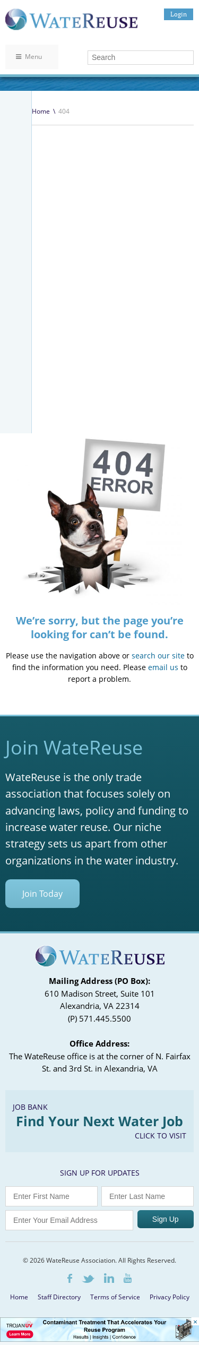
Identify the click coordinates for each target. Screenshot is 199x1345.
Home (41, 111)
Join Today (42, 893)
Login (178, 14)
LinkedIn (109, 1278)
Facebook (69, 1278)
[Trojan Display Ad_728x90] (99, 1339)
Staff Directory (59, 1296)
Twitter (88, 1279)
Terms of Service (115, 1296)
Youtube (128, 1278)
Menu (29, 56)
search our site (158, 655)
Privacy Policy (169, 1296)
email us (163, 667)
